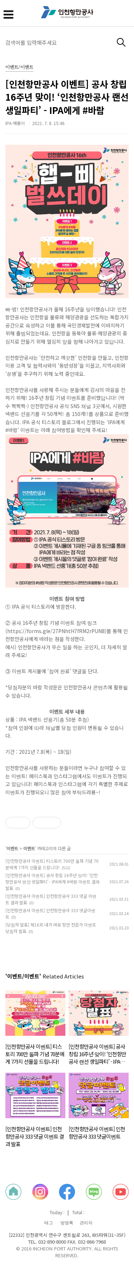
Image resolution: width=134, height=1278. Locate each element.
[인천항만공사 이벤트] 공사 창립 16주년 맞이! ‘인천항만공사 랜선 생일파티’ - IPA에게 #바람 (67, 96)
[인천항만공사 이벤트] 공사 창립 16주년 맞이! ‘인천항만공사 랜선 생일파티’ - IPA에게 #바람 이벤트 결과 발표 (52, 881)
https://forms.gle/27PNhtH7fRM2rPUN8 (56, 631)
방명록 (66, 1222)
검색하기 (121, 42)
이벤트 (12, 848)
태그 (48, 1222)
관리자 (86, 1222)
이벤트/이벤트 (19, 67)
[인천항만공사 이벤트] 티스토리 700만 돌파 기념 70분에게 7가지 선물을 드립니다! (52, 864)
